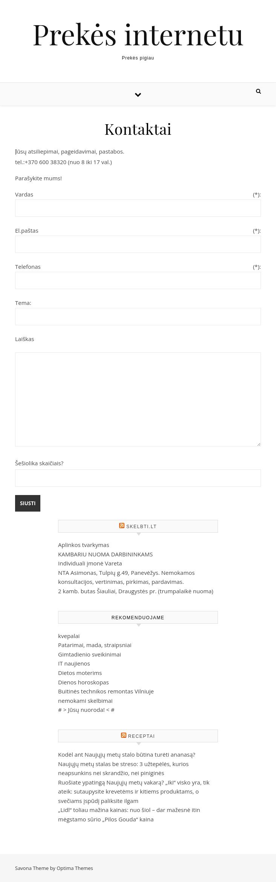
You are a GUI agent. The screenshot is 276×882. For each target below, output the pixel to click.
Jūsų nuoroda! (86, 709)
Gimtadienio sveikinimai (89, 654)
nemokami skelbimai (85, 700)
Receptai (141, 736)
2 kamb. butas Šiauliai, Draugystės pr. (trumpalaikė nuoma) (135, 591)
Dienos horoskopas (83, 682)
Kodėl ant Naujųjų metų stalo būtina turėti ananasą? (126, 754)
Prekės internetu (138, 34)
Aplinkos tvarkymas (83, 544)
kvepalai (69, 636)
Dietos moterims (80, 672)
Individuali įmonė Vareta (90, 563)
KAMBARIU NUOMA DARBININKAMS (105, 554)
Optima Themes (75, 868)
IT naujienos (74, 663)
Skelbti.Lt (141, 526)
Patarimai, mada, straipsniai (94, 645)
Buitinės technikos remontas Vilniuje (106, 691)
